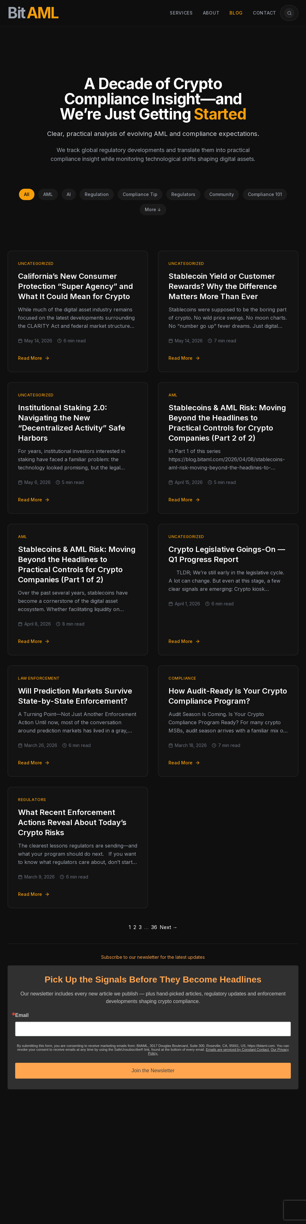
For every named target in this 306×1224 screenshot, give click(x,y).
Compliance (182, 678)
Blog (236, 12)
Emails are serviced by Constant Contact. (238, 1049)
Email (22, 1015)
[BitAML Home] (33, 13)
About (211, 12)
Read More (34, 358)
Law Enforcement (39, 678)
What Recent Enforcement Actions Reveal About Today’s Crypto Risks (72, 822)
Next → (169, 927)
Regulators (183, 194)
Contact (264, 12)
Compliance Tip (140, 194)
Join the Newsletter (153, 1070)
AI (69, 194)
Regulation (97, 194)
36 (154, 927)
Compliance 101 (265, 194)
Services (181, 12)
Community (221, 194)
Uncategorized (36, 263)
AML (48, 194)
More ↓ (153, 209)
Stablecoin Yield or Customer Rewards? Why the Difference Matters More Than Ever (222, 286)
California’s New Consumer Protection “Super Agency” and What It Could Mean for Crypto (75, 286)
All (26, 194)
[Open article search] (289, 13)
